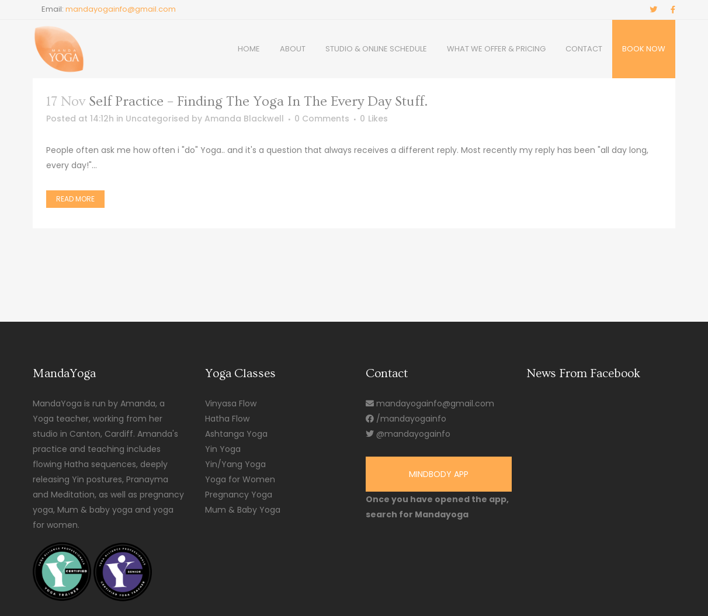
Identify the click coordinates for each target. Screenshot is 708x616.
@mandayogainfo (408, 434)
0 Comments (321, 118)
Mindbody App (438, 474)
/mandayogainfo (406, 418)
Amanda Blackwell (244, 118)
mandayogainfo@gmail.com (120, 9)
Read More (75, 199)
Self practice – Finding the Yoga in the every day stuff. (258, 101)
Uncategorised (157, 118)
